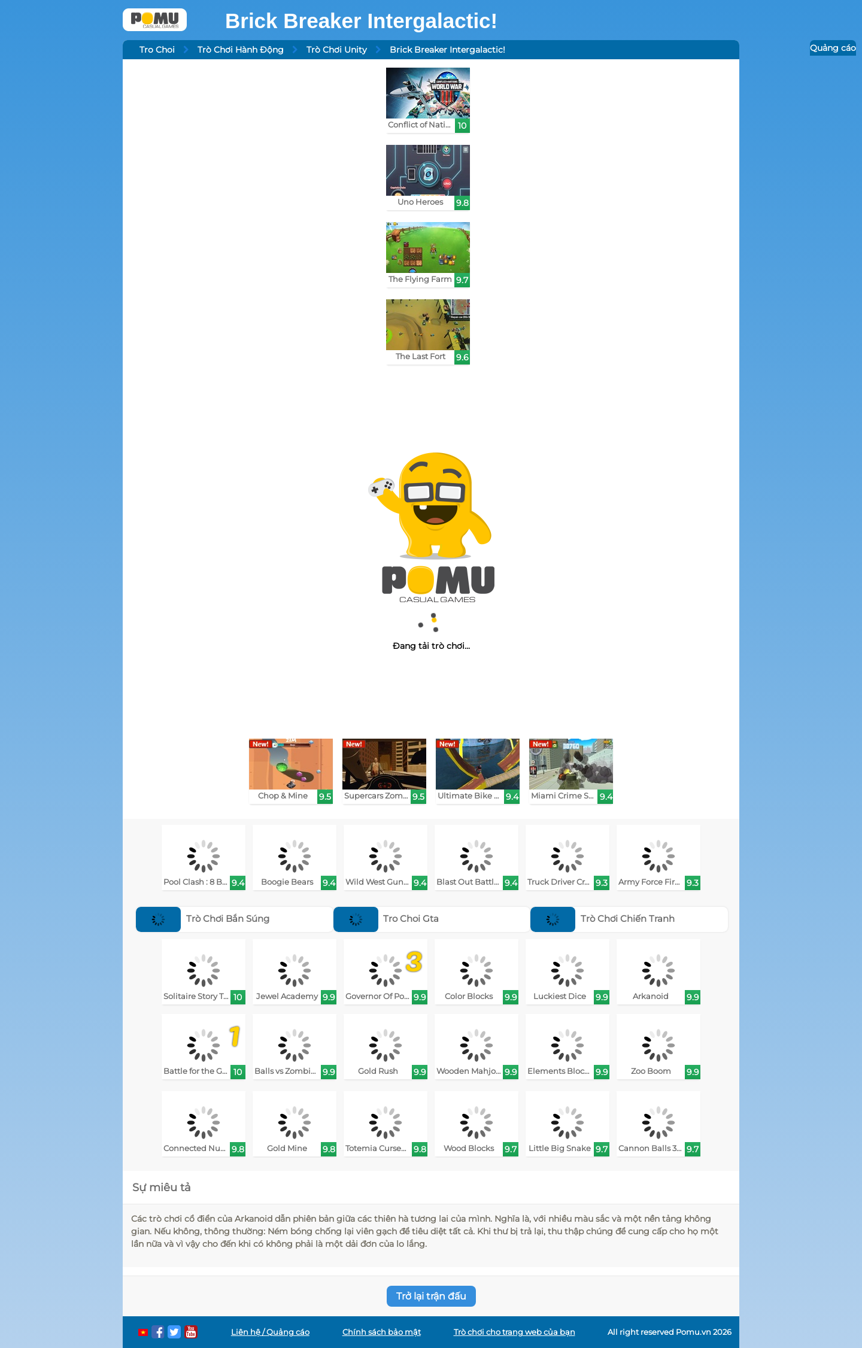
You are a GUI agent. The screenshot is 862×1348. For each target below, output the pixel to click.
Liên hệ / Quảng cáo (270, 1332)
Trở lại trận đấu (431, 1296)
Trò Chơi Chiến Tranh (602, 918)
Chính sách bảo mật (381, 1332)
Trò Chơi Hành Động (241, 49)
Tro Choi (157, 49)
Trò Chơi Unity (336, 49)
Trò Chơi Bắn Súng (202, 918)
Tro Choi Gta (386, 918)
